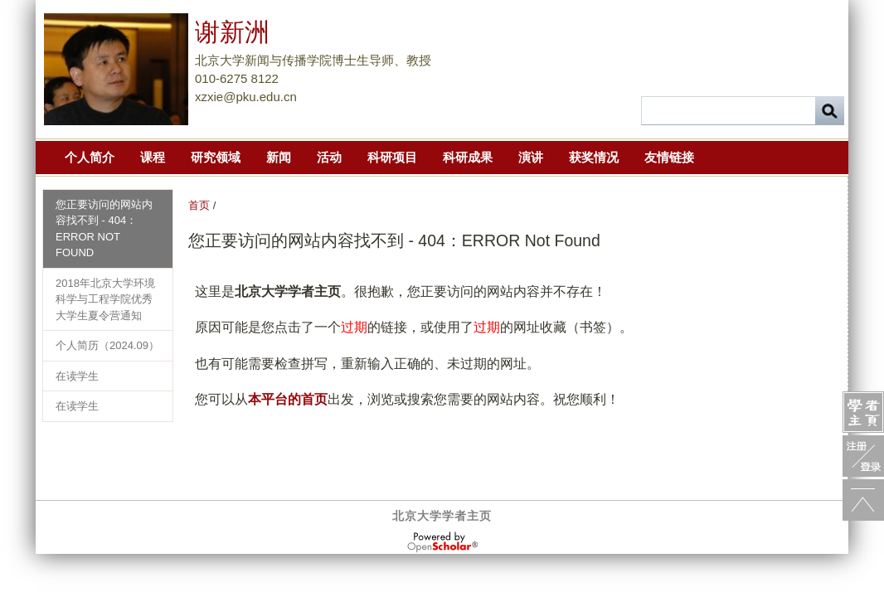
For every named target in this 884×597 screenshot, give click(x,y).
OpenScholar (442, 542)
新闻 (278, 157)
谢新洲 (232, 32)
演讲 (530, 157)
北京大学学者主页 (442, 515)
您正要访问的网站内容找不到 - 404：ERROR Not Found (104, 229)
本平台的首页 (288, 399)
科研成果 (468, 157)
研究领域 (215, 157)
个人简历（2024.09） (107, 345)
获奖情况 (594, 157)
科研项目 (392, 157)
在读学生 (77, 376)
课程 (152, 157)
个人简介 (89, 157)
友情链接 (669, 157)
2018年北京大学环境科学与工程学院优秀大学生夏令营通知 (105, 299)
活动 (329, 157)
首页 (199, 205)
